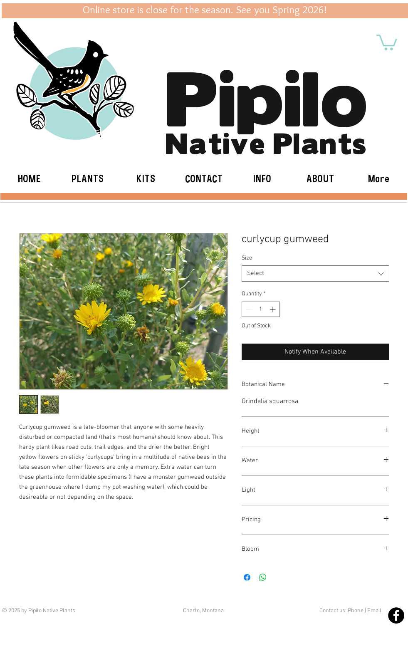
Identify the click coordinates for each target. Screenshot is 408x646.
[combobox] (315, 273)
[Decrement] (248, 309)
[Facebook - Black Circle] (396, 615)
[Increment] (273, 309)
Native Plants (266, 141)
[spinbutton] (260, 309)
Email (374, 610)
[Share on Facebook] (247, 577)
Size (247, 258)
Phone (355, 610)
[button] (386, 41)
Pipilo (267, 93)
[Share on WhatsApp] (263, 577)
